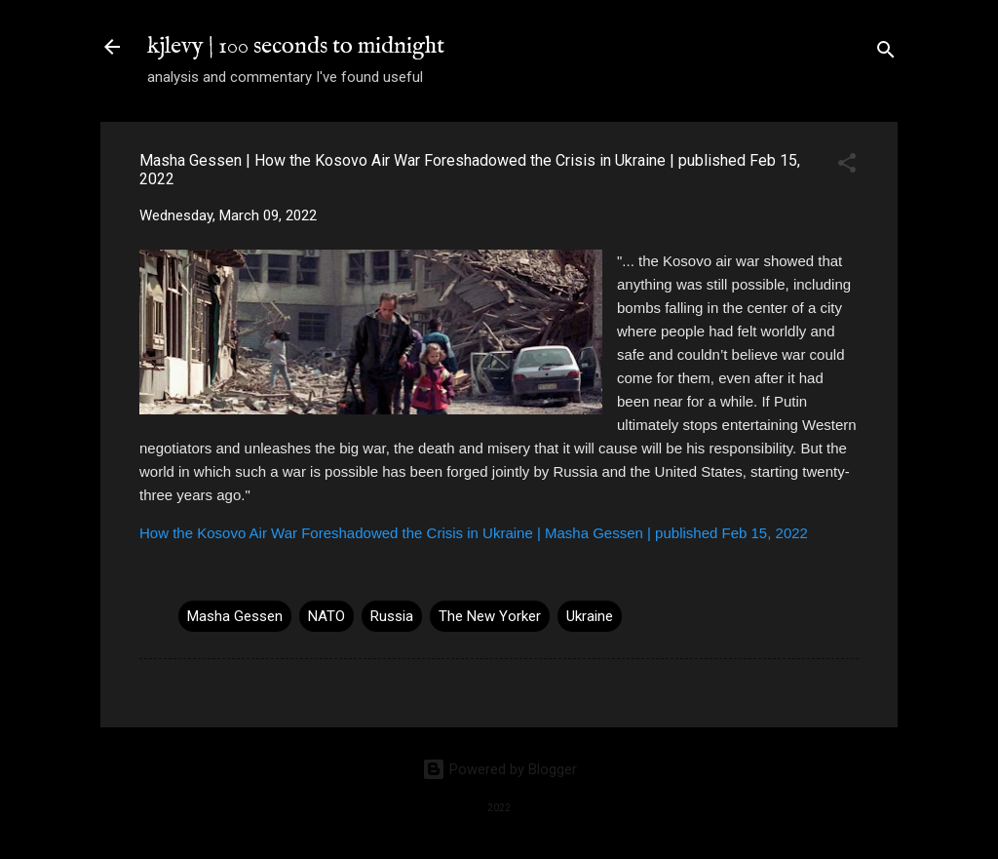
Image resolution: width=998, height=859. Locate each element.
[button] (847, 166)
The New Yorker (490, 616)
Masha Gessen (235, 616)
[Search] (886, 53)
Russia (391, 616)
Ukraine (589, 616)
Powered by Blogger (499, 769)
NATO (326, 616)
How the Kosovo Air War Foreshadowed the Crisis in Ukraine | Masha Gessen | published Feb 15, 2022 (473, 533)
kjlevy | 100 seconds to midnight (295, 46)
